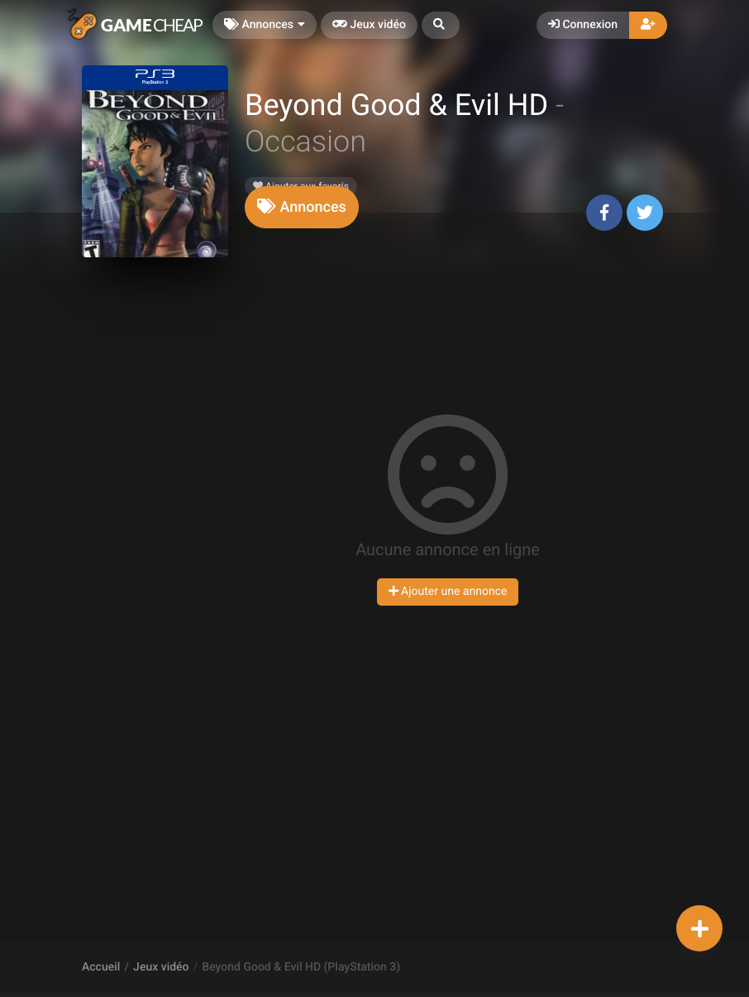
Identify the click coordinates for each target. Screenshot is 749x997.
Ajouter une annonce (448, 591)
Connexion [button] (583, 24)
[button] (441, 25)
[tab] (302, 207)
